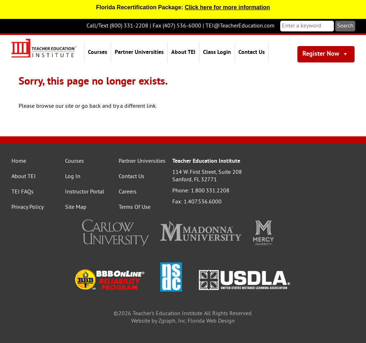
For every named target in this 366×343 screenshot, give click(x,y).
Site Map (75, 207)
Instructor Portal (84, 192)
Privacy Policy (27, 207)
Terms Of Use (134, 207)
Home (18, 161)
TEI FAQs (22, 192)
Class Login (217, 52)
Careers (128, 192)
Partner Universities (139, 52)
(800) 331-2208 (129, 26)
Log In (72, 176)
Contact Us (251, 52)
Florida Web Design (211, 321)
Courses (97, 52)
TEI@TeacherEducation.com (240, 26)
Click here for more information (227, 7)
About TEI (183, 52)
